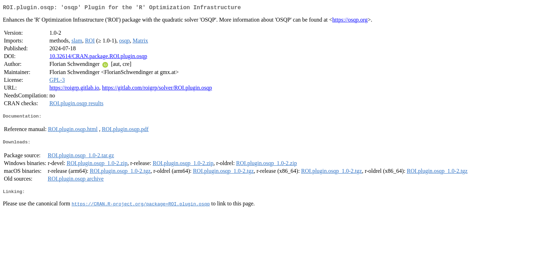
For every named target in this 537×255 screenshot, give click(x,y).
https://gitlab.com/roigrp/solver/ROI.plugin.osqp (157, 89)
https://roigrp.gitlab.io (74, 89)
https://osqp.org (350, 21)
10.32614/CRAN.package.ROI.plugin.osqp (98, 58)
